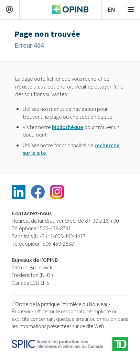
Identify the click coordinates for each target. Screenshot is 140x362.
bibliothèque (67, 127)
